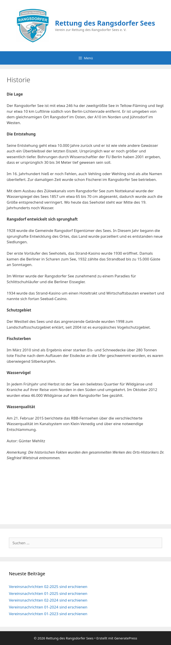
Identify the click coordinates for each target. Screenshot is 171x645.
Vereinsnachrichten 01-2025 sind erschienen (48, 593)
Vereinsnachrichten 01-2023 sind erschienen (48, 613)
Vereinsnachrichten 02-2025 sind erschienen (48, 586)
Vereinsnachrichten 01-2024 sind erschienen (48, 607)
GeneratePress (125, 638)
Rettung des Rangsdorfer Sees (105, 23)
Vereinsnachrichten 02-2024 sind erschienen (48, 600)
